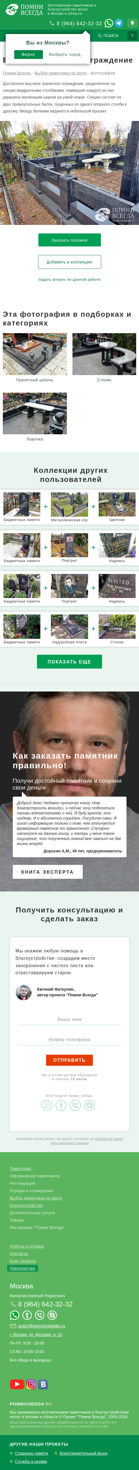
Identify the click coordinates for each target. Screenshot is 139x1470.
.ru (31, 1403)
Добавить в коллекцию (69, 262)
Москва (21, 1286)
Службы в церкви (31, 1462)
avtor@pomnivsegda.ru (41, 1326)
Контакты (19, 1253)
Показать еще (69, 662)
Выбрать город (65, 54)
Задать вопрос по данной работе (69, 279)
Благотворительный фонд (83, 1453)
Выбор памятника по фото (36, 1198)
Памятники (20, 1168)
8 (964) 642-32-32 (79, 23)
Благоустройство (26, 1205)
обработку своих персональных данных (86, 1141)
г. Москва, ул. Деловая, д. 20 (36, 1334)
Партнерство (22, 1268)
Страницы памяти (31, 1453)
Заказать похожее (69, 240)
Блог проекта (23, 1261)
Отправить (69, 1060)
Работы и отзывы (27, 1246)
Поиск (111, 35)
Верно (28, 54)
